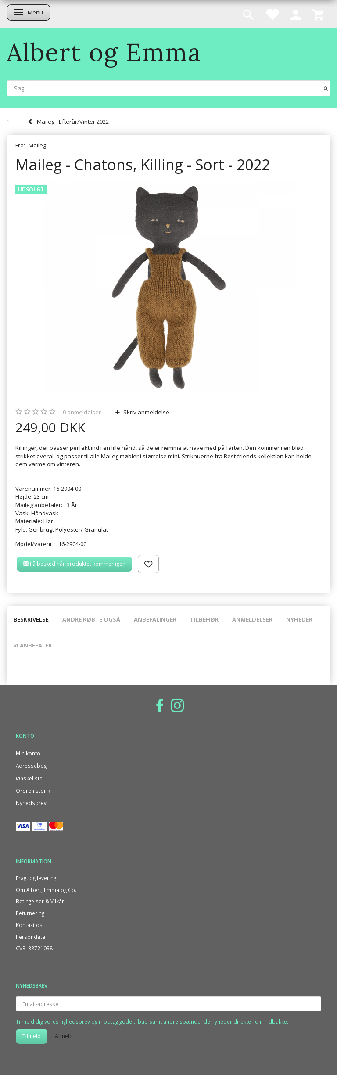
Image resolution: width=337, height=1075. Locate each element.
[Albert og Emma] (104, 52)
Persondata (30, 936)
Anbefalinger (155, 619)
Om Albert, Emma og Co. (46, 889)
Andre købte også (91, 619)
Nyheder (299, 619)
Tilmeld (31, 1036)
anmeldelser (82, 412)
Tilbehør (204, 619)
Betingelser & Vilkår (40, 901)
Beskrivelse (31, 619)
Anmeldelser (252, 619)
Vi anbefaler (32, 645)
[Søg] (326, 88)
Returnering (30, 913)
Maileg (37, 145)
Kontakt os (29, 924)
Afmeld (64, 1036)
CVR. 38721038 (34, 948)
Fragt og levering (36, 877)
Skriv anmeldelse (145, 412)
